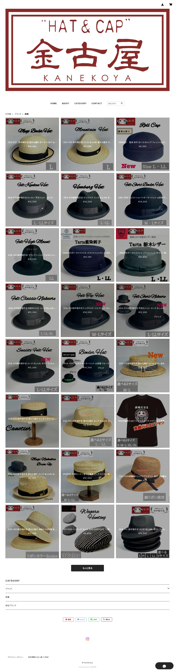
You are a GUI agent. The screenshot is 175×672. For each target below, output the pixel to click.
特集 (7, 597)
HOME (53, 103)
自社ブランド (10, 605)
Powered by (87, 667)
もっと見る (87, 568)
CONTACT (96, 103)
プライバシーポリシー (16, 657)
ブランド (18, 114)
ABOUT (65, 103)
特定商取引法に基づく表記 (38, 657)
